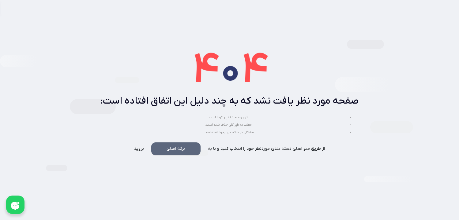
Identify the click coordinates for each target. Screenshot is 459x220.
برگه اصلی (176, 149)
